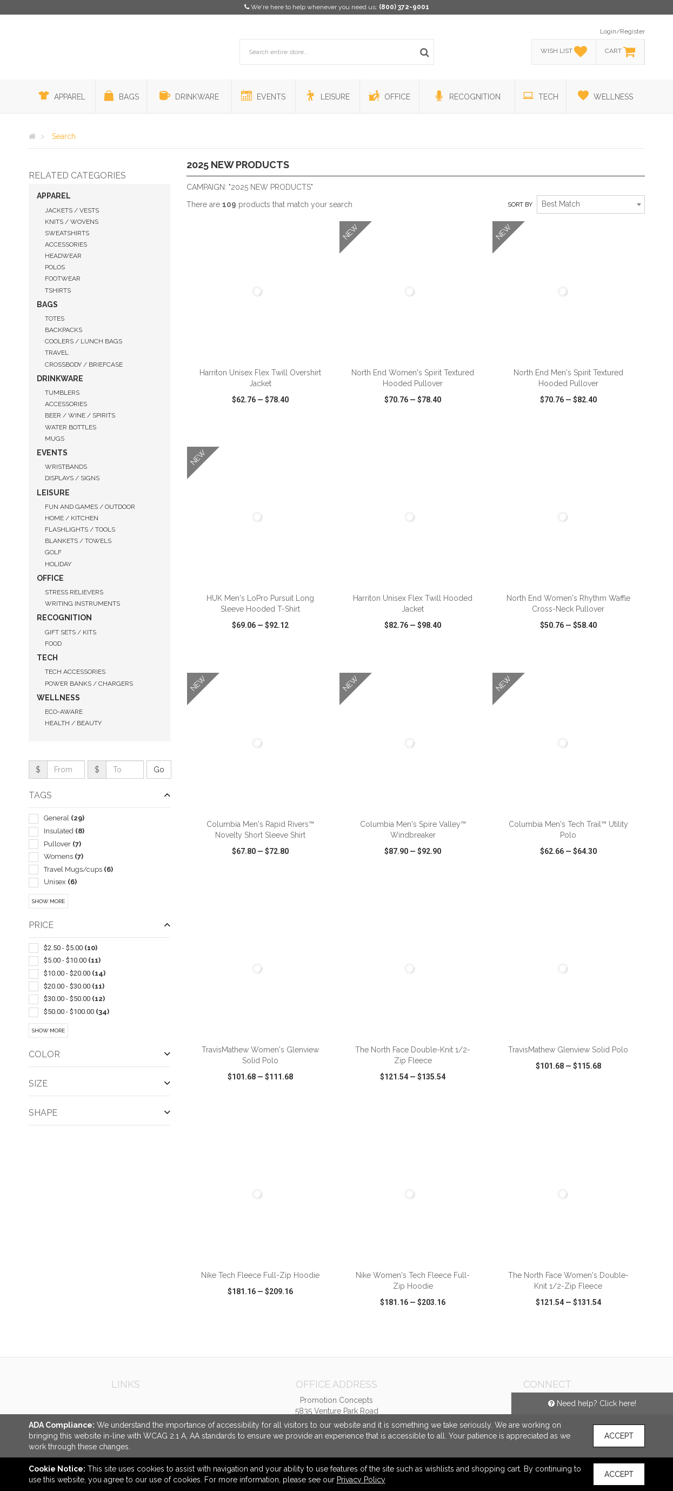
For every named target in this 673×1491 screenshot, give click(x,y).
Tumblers (62, 392)
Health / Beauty (73, 723)
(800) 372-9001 (404, 7)
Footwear (63, 278)
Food (53, 643)
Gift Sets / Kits (70, 632)
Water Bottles (70, 427)
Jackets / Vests (72, 210)
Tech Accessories (75, 671)
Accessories (66, 244)
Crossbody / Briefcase (84, 364)
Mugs (54, 438)
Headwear (63, 256)
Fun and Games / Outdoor (90, 507)
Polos (55, 267)
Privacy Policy (361, 1479)
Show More (48, 901)
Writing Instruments (82, 603)
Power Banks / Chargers (89, 683)
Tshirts (58, 290)
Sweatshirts (67, 233)
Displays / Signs (72, 478)
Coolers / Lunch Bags (83, 341)
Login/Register (622, 31)
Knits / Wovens (71, 222)
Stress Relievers (74, 592)
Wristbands (66, 467)
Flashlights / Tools (80, 529)
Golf (53, 552)
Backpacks (63, 330)
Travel (57, 352)
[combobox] (591, 204)
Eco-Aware (64, 711)
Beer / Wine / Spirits (80, 415)
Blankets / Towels (78, 541)
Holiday (58, 564)
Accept (619, 1436)
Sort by (520, 204)
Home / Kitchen (71, 518)
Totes (54, 318)
